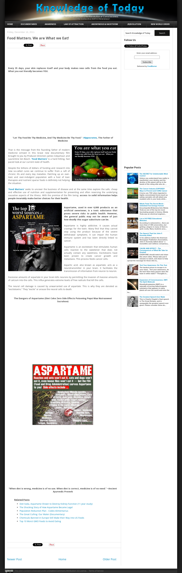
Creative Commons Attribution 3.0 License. (67, 570)
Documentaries (29, 24)
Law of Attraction (74, 24)
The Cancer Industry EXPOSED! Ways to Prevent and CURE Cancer (153, 190)
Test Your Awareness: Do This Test (153, 265)
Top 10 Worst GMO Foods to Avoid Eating (40, 521)
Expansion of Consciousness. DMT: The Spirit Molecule (154, 281)
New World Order (160, 24)
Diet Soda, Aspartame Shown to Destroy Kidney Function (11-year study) (56, 503)
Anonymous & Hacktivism (104, 24)
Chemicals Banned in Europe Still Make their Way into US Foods (52, 517)
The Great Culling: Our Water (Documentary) (42, 514)
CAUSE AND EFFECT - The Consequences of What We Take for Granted (154, 250)
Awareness (50, 24)
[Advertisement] (63, 57)
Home (10, 24)
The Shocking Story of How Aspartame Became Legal (46, 507)
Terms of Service (96, 570)
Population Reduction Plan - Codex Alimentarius (44, 510)
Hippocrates (90, 137)
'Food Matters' (39, 158)
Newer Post (14, 559)
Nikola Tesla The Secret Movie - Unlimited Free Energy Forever (152, 205)
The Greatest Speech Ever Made (152, 297)
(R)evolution (134, 24)
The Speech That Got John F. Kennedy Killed (151, 234)
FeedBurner (152, 66)
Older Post (109, 559)
